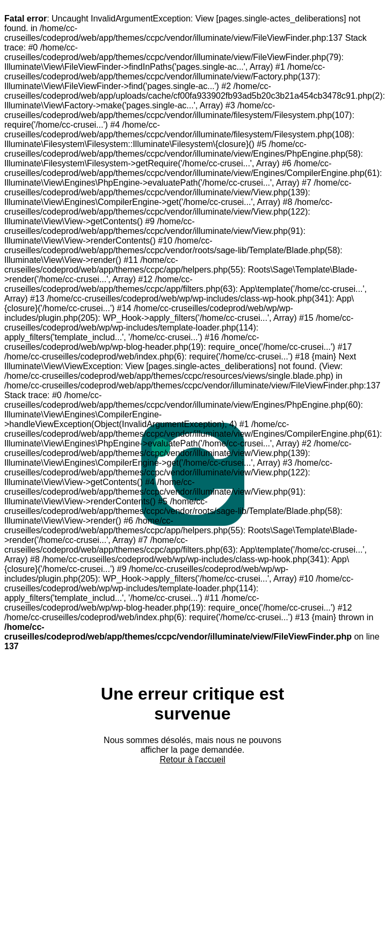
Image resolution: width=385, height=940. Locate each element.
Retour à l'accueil (192, 759)
